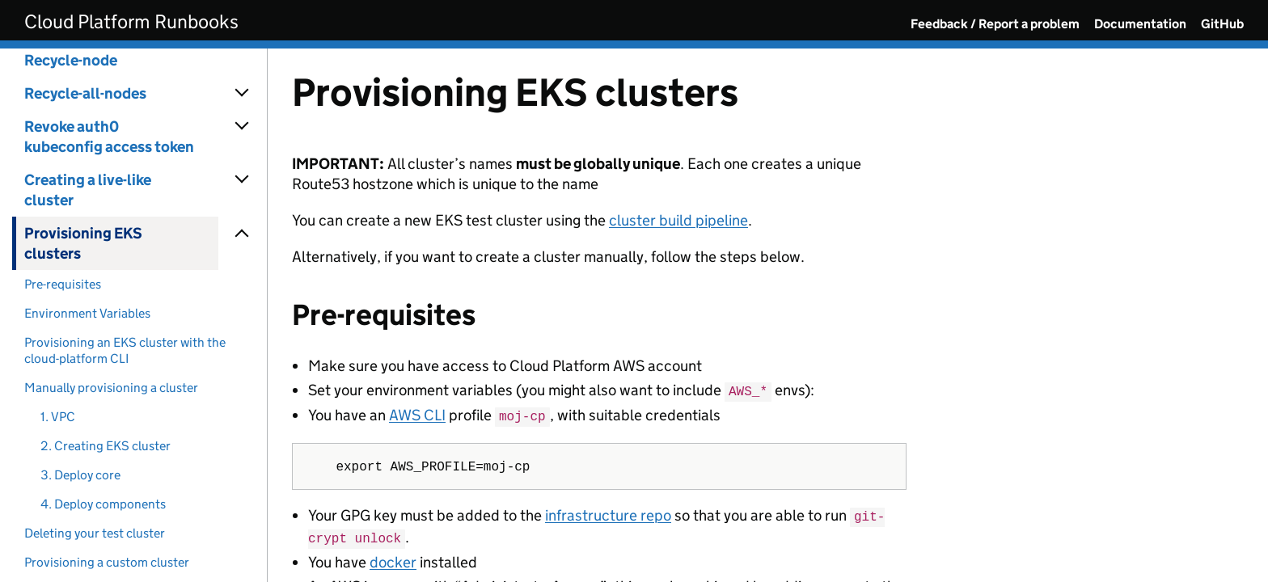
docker (393, 558)
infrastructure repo (608, 513)
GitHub (1222, 24)
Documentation (1140, 24)
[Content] (768, 315)
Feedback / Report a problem (995, 24)
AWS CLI (417, 414)
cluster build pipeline (678, 220)
